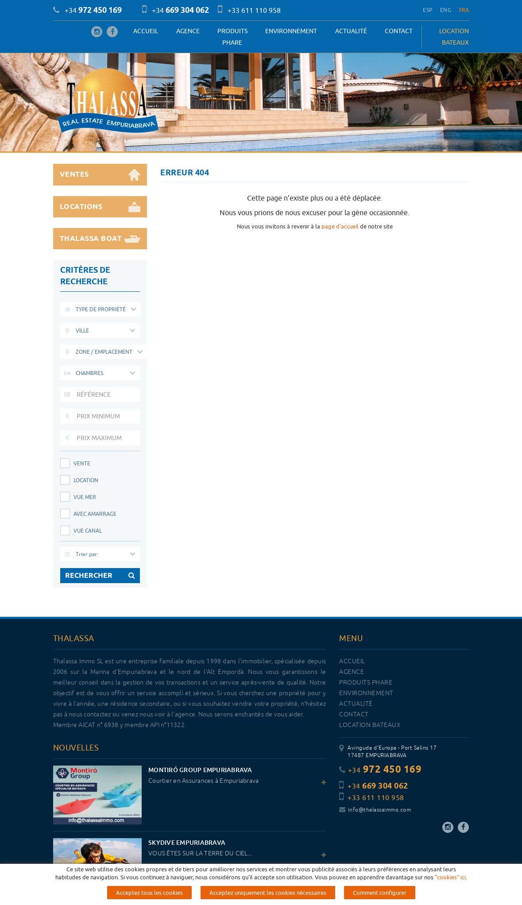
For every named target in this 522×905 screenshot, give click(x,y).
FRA (464, 10)
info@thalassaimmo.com (375, 810)
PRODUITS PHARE (232, 36)
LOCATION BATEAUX (454, 36)
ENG (445, 10)
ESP (427, 10)
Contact (399, 31)
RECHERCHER (100, 575)
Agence (188, 31)
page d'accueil (340, 226)
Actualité (351, 31)
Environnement (291, 31)
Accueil (145, 31)
